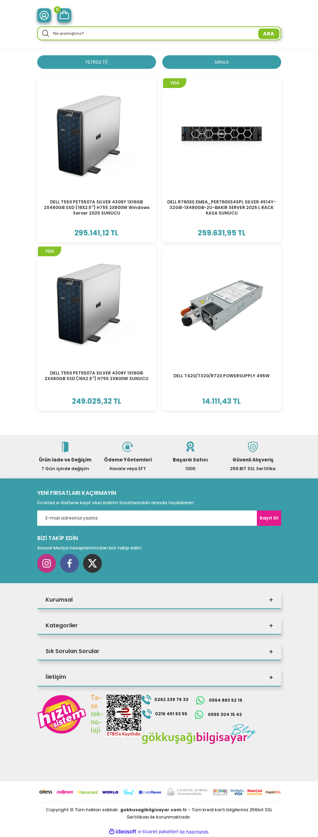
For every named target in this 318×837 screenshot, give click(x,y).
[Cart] (64, 15)
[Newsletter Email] (159, 518)
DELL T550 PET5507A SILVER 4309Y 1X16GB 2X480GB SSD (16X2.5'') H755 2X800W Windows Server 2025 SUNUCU (96, 208)
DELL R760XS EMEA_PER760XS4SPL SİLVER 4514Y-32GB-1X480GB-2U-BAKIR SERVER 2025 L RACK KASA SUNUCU (221, 208)
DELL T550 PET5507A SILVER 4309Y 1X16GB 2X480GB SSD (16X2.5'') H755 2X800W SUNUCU (96, 376)
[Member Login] (44, 15)
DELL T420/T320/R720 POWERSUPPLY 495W (221, 376)
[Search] (159, 33)
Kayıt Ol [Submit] (269, 518)
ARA (268, 33)
